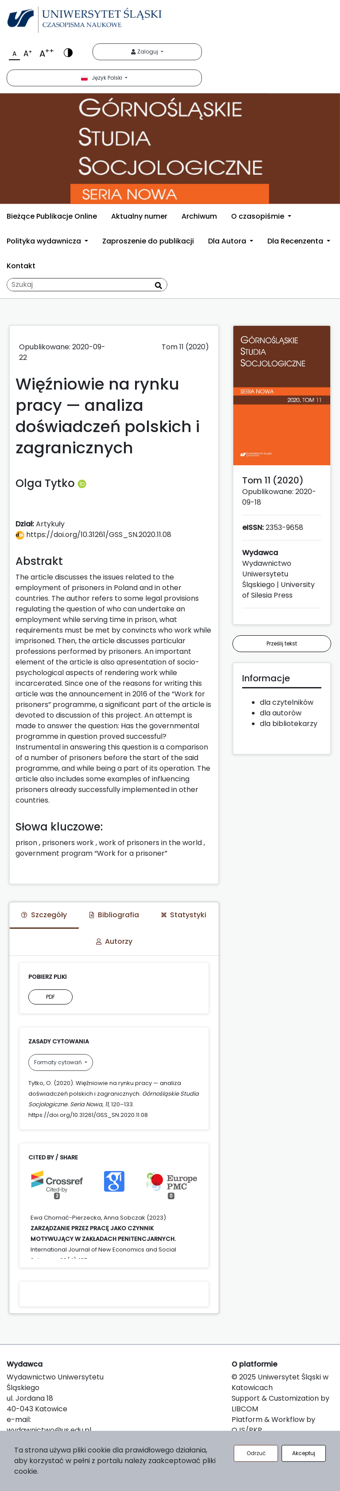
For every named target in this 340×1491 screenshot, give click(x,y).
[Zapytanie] (87, 284)
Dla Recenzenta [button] (296, 241)
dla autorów (280, 713)
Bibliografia (114, 915)
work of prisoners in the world (150, 843)
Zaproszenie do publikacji (148, 241)
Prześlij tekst (282, 643)
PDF (50, 996)
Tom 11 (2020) (185, 347)
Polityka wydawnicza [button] (45, 241)
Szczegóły (44, 915)
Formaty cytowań (58, 1062)
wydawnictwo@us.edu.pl (49, 1430)
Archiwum (199, 216)
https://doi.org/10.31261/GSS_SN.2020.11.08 (93, 534)
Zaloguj (145, 51)
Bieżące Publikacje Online (52, 216)
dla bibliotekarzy (288, 723)
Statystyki (183, 915)
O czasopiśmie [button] (258, 216)
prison (26, 843)
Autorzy (114, 941)
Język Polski (102, 77)
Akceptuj (303, 1453)
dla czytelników (286, 702)
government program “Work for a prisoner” (91, 853)
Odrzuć (256, 1453)
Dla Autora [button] (228, 241)
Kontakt (21, 266)
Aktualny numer (139, 216)
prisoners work (68, 843)
